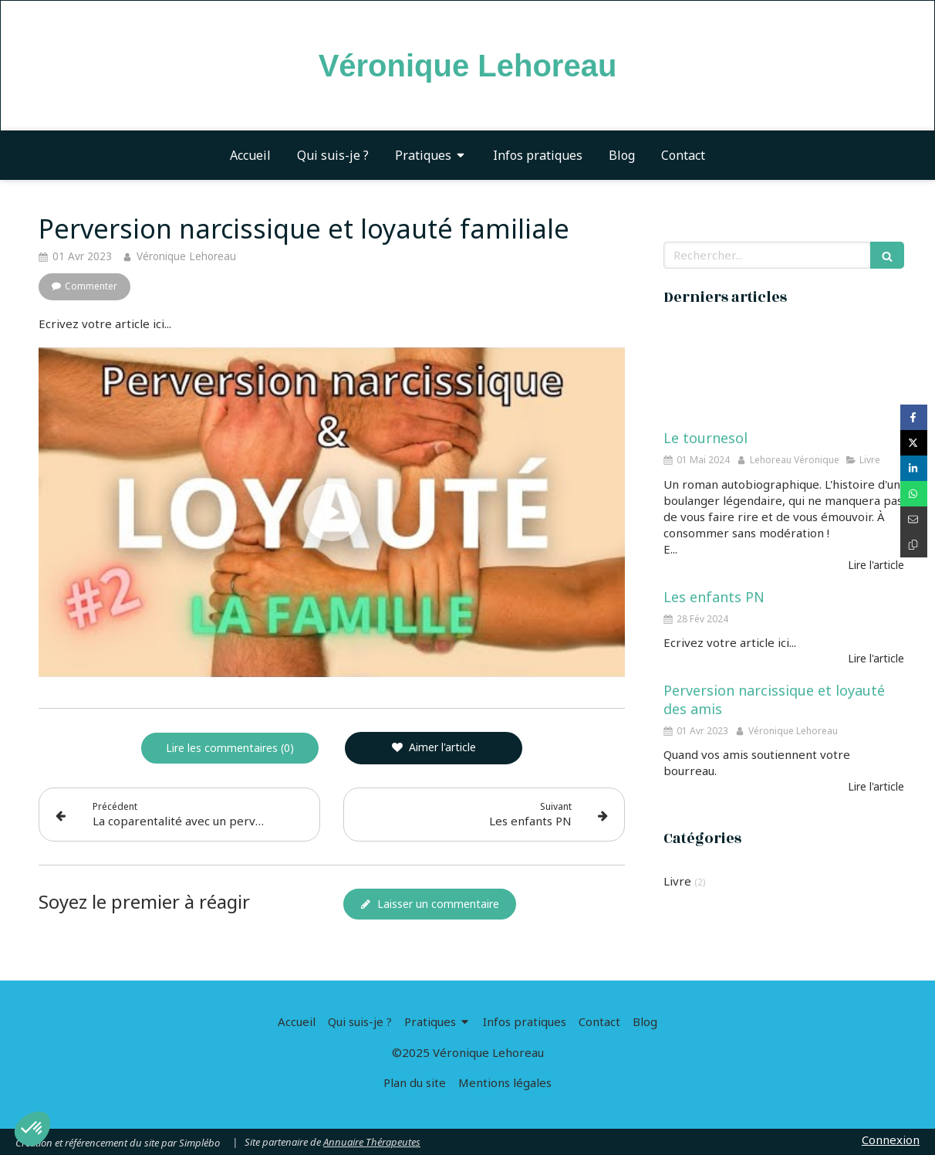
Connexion (891, 1139)
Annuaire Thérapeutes (371, 1142)
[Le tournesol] (783, 373)
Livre (677, 881)
